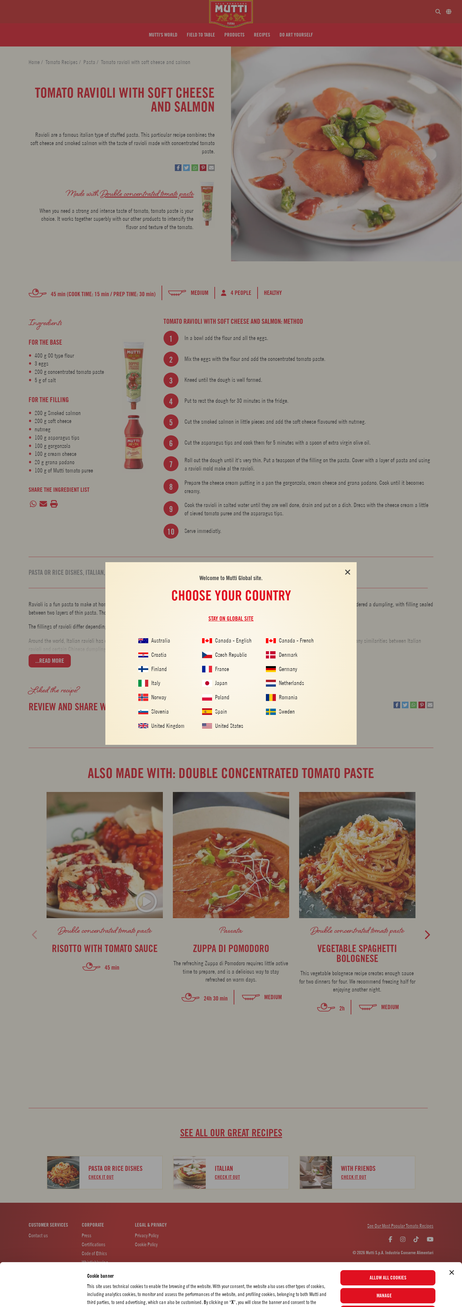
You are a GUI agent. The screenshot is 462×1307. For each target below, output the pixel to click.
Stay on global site (231, 619)
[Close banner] (451, 1232)
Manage (388, 1255)
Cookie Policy (277, 1285)
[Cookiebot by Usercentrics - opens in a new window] (43, 1294)
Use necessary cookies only (388, 1273)
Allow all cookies (388, 1237)
